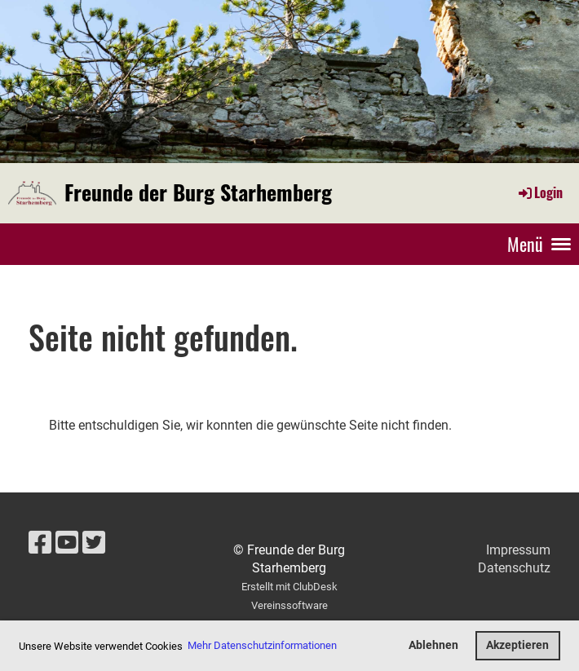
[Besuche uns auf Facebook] (40, 543)
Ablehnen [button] (433, 645)
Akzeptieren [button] (517, 645)
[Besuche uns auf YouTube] (66, 543)
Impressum (518, 550)
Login (539, 192)
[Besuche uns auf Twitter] (93, 543)
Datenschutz (514, 568)
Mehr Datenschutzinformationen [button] (262, 645)
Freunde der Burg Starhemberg (198, 192)
